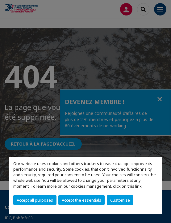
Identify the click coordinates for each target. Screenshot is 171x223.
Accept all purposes (35, 200)
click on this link (127, 186)
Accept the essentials (81, 200)
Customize (120, 200)
